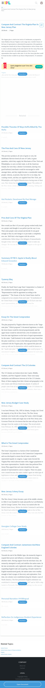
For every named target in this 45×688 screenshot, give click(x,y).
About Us (22, 652)
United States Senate (6, 637)
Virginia (2, 635)
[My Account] (42, 3)
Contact (22, 654)
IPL (2, 7)
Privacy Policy (22, 670)
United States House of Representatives (10, 633)
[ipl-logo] (8, 4)
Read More (22, 116)
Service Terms (22, 672)
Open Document (22, 684)
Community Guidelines (22, 665)
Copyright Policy (23, 662)
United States (4, 631)
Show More (22, 57)
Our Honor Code (22, 667)
